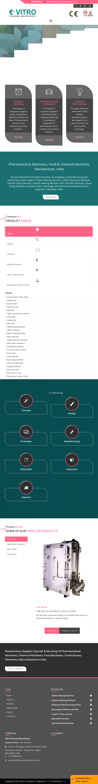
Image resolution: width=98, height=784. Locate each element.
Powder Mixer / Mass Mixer (17, 297)
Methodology (12, 708)
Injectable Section (60, 718)
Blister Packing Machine (16, 333)
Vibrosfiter (11, 323)
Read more (18, 137)
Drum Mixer (11, 353)
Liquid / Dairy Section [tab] (22, 272)
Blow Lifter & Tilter (14, 373)
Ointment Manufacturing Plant (66, 705)
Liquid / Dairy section (61, 714)
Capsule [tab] (23, 241)
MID (48, 781)
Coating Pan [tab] (12, 554)
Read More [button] (51, 197)
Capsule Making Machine (63, 700)
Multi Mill (10, 310)
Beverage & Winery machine (65, 709)
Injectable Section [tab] (22, 262)
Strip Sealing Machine (15, 360)
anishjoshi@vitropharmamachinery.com (61, 1)
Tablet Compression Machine (18, 313)
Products (10, 704)
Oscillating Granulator (15, 346)
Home (9, 695)
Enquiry (9, 712)
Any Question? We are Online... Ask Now (83, 780)
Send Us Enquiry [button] (15, 669)
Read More (52, 631)
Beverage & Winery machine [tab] (23, 282)
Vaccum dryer (12, 303)
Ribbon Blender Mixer (15, 363)
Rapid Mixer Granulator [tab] (16, 544)
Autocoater (11, 317)
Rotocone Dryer (13, 369)
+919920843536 (36, 1)
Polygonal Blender (14, 366)
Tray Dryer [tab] (11, 539)
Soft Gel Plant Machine (62, 723)
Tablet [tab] (23, 231)
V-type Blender (12, 356)
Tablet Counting (13, 330)
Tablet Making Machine (62, 696)
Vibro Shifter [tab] (12, 549)
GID (64, 781)
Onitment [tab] (23, 251)
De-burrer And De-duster (16, 350)
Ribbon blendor (13, 336)
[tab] (72, 695)
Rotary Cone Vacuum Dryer (17, 376)
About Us (10, 699)
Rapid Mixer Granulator (16, 343)
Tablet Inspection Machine (17, 340)
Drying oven (11, 300)
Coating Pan (11, 320)
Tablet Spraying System (16, 327)
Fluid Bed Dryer (13, 307)
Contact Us (11, 716)
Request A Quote (69, 631)
